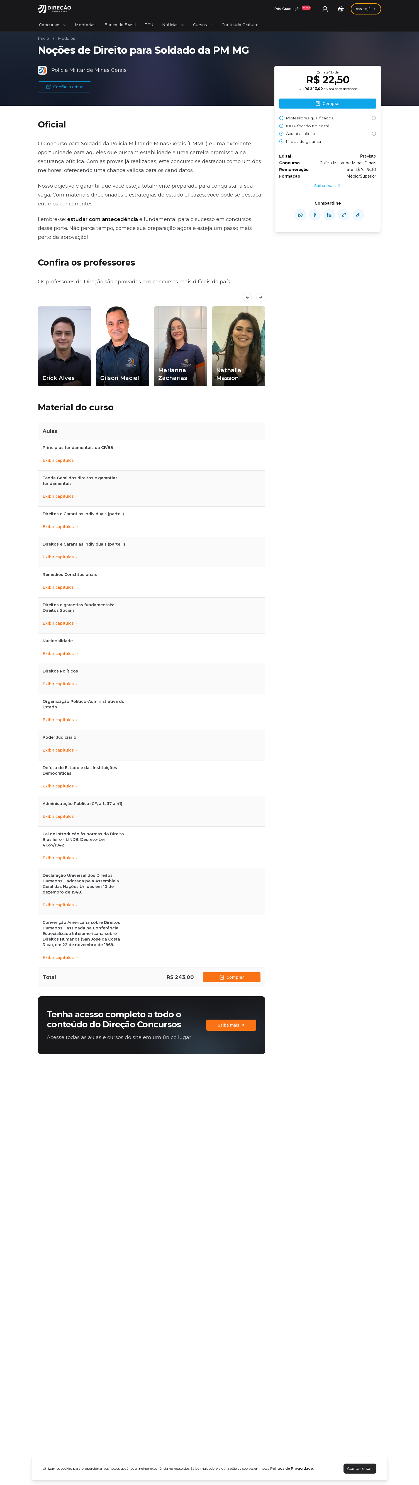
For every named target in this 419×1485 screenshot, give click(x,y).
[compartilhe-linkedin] (329, 214)
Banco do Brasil (120, 24)
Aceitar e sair (360, 1468)
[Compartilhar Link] (358, 214)
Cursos (203, 24)
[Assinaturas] (292, 8)
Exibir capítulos (60, 460)
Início (43, 38)
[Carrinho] (340, 8)
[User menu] (325, 8)
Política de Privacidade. (292, 1468)
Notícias (173, 24)
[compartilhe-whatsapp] (300, 214)
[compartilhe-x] (343, 214)
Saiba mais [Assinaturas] (231, 1025)
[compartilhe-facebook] (314, 214)
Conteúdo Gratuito (240, 24)
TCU (149, 24)
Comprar (231, 977)
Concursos (52, 24)
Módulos (66, 38)
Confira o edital (64, 86)
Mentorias (85, 24)
